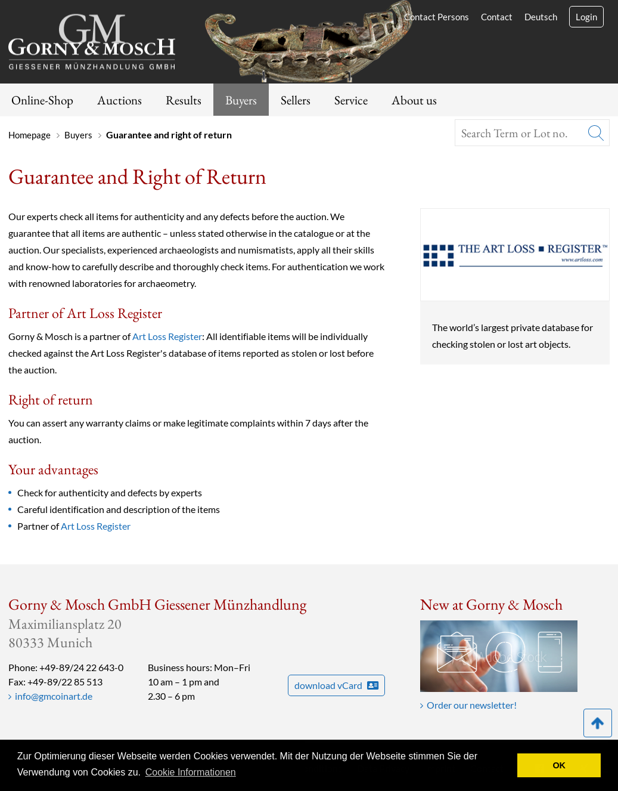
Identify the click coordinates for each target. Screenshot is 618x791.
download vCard (336, 685)
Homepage (29, 134)
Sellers (295, 100)
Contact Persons (436, 16)
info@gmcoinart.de (53, 696)
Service (351, 100)
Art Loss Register (167, 336)
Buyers (241, 100)
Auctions (119, 100)
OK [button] (559, 765)
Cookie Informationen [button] (190, 772)
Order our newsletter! (472, 704)
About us (414, 100)
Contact (497, 16)
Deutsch (540, 16)
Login (586, 16)
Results (183, 100)
